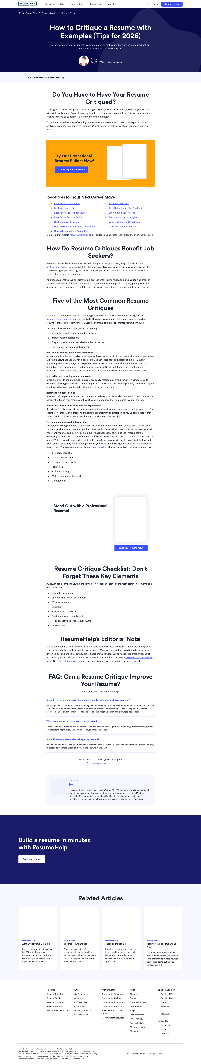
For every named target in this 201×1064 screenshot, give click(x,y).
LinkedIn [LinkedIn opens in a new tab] (163, 1033)
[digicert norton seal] (175, 1053)
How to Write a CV (83, 1010)
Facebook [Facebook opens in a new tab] (163, 1025)
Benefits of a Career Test (67, 203)
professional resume (57, 267)
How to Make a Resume (58, 1010)
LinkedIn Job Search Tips (122, 212)
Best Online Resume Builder (68, 217)
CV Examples (80, 1002)
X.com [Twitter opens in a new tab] (162, 1029)
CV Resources (81, 1014)
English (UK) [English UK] (165, 998)
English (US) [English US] (165, 994)
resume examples (79, 234)
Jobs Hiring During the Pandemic (126, 208)
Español (163, 1002)
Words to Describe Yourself (123, 226)
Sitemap (134, 1031)
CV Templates (81, 994)
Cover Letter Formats (112, 1006)
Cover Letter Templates (113, 994)
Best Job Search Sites (65, 208)
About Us (134, 994)
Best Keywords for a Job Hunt (69, 212)
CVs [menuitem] (63, 4)
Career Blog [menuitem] (97, 4)
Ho (71, 784)
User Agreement (137, 1014)
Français (163, 1006)
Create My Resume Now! (71, 169)
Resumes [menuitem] (50, 4)
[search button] (148, 4)
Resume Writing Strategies (123, 217)
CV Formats (80, 1006)
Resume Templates (56, 994)
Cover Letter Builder (111, 998)
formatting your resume (58, 319)
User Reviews (136, 1006)
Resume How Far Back (75, 944)
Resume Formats (55, 1006)
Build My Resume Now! (130, 547)
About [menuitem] (112, 4)
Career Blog (31, 13)
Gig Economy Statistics (66, 222)
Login (155, 4)
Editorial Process (138, 1002)
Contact (133, 998)
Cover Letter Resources (113, 1018)
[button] (163, 1013)
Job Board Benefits (119, 203)
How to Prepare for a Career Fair (71, 231)
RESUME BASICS (28, 940)
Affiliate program (138, 1027)
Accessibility (136, 1023)
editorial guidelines (72, 661)
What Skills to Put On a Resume (125, 222)
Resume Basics (49, 13)
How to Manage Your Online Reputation (74, 226)
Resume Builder (54, 998)
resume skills (99, 447)
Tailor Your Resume (115, 944)
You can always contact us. (100, 763)
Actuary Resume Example (36, 944)
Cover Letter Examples (113, 1002)
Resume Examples (55, 1002)
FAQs (132, 1010)
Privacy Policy (136, 1019)
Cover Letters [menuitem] (78, 4)
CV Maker (79, 998)
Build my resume (172, 4)
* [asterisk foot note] (66, 77)
